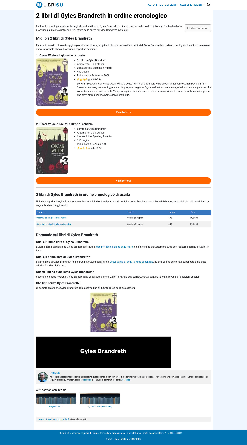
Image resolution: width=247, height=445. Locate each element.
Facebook (126, 380)
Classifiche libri (191, 4)
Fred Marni (54, 373)
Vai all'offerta (123, 112)
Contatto (136, 439)
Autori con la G (61, 419)
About (109, 439)
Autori (152, 4)
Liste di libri (167, 4)
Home (41, 419)
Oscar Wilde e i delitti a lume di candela (53, 224)
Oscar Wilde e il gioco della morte (51, 218)
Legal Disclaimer (122, 439)
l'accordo (87, 380)
